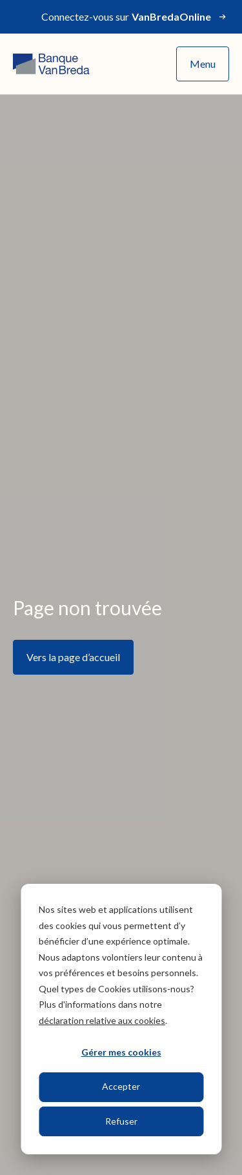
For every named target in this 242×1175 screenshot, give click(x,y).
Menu (203, 63)
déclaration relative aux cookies (102, 1020)
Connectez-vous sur (135, 17)
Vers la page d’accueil (73, 657)
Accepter (121, 1086)
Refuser (121, 1121)
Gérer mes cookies (121, 1052)
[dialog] (121, 1019)
